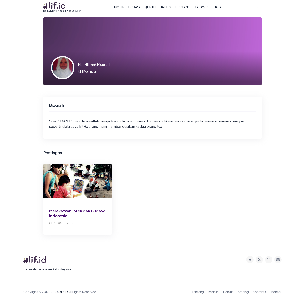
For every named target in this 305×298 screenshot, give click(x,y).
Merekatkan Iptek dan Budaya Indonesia (77, 213)
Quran (150, 7)
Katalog (243, 292)
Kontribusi (260, 292)
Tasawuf (202, 7)
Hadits (165, 7)
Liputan (183, 7)
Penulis (228, 292)
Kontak (276, 292)
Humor (118, 7)
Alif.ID (63, 292)
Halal (218, 7)
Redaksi (213, 292)
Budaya (134, 7)
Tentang (198, 292)
